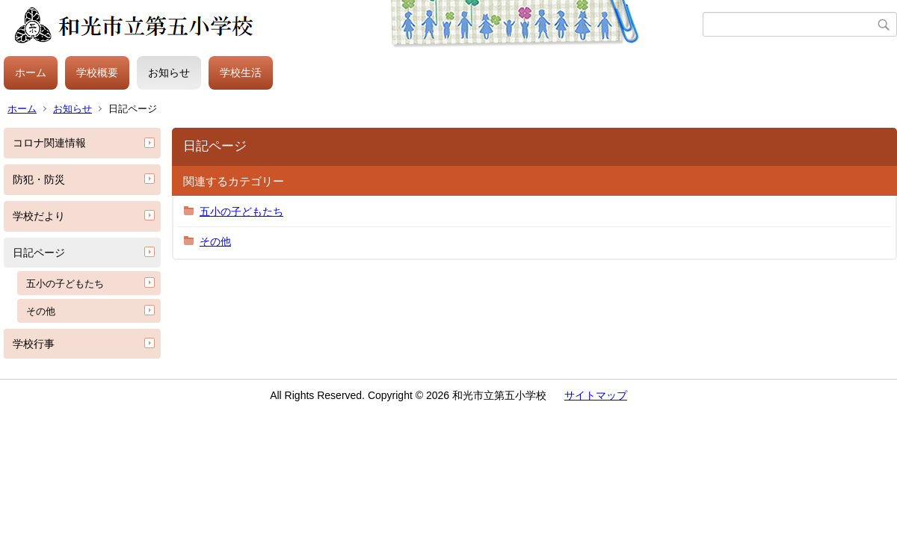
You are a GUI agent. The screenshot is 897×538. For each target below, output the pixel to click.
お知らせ (169, 72)
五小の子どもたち (65, 283)
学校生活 (241, 72)
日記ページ (39, 253)
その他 (40, 311)
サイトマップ (595, 395)
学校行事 (34, 344)
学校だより (39, 216)
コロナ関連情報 (49, 143)
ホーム (30, 72)
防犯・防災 (39, 179)
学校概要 (97, 72)
